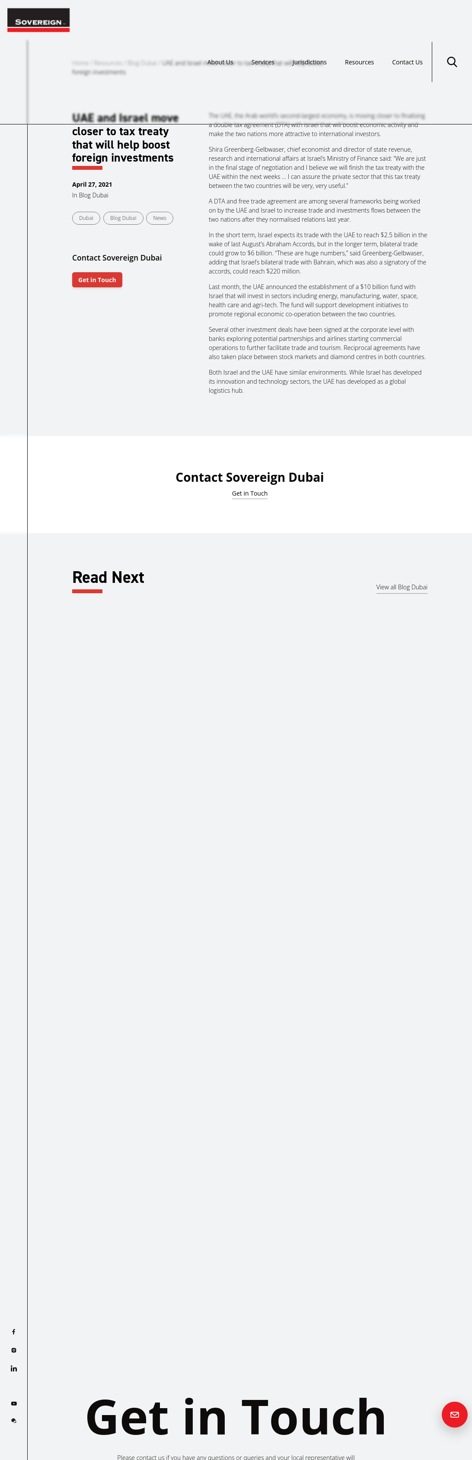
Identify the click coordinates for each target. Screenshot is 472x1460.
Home (80, 63)
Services (263, 20)
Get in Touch (97, 280)
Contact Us (407, 20)
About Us (220, 20)
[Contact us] (455, 1415)
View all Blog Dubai (401, 587)
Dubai (86, 218)
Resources (359, 20)
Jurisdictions (310, 20)
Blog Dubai (142, 63)
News (159, 218)
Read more (53, 801)
